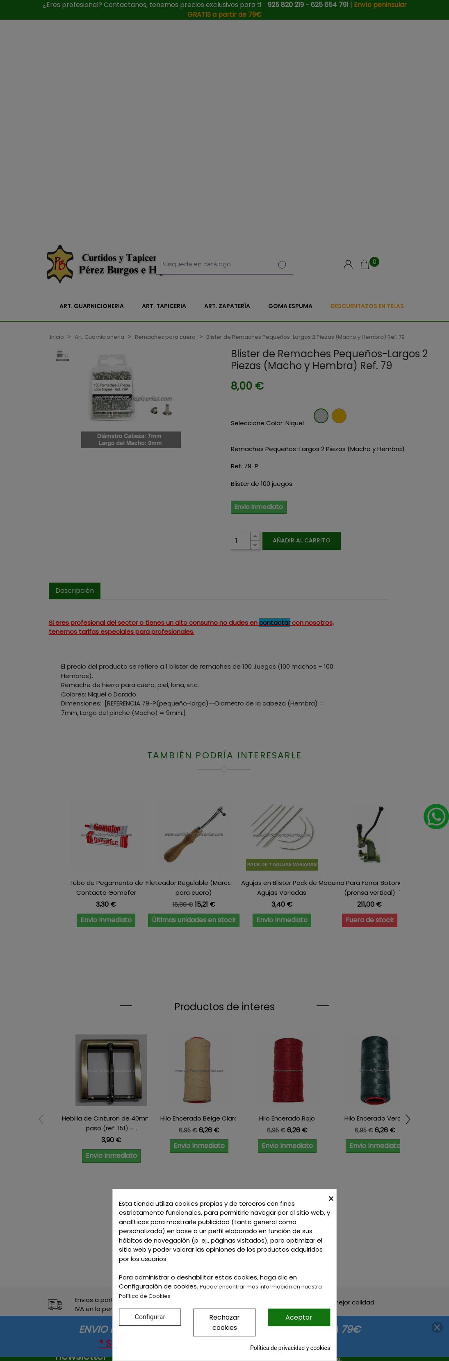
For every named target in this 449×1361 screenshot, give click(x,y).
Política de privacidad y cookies (290, 1348)
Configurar (150, 1317)
